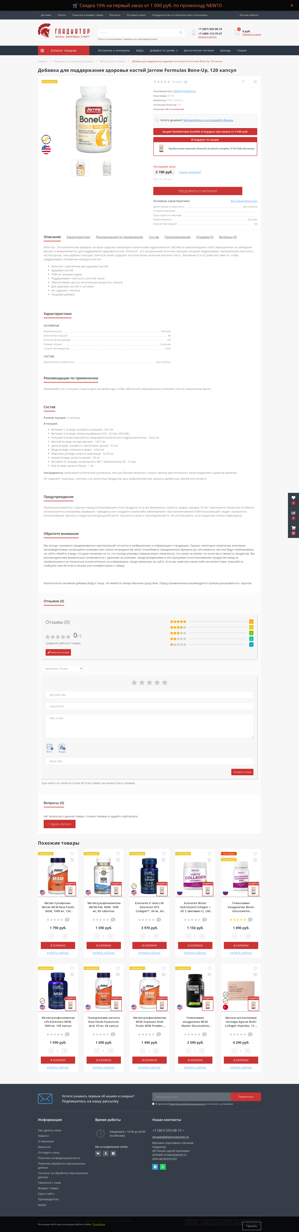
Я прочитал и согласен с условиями (194, 1103)
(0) (185, 82)
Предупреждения (177, 236)
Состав (154, 236)
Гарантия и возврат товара (87, 15)
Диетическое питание (199, 50)
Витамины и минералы (114, 50)
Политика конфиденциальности (187, 1103)
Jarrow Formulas (184, 91)
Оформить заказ (252, 34)
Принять (251, 1226)
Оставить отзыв (242, 771)
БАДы (140, 50)
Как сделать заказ (49, 1129)
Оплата (62, 15)
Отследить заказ (136, 15)
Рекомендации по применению (119, 236)
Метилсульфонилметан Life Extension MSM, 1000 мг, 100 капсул (58, 1021)
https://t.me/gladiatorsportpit (113, 1152)
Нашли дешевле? (190, 172)
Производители (48, 1198)
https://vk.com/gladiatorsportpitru (98, 1152)
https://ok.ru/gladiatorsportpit (106, 1152)
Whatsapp (163, 1166)
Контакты (115, 15)
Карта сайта (46, 1193)
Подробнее (98, 1226)
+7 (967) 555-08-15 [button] (168, 1129)
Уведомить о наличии (177, 190)
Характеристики (78, 236)
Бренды (225, 50)
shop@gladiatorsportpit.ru (170, 1136)
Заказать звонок (207, 36)
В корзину (58, 945)
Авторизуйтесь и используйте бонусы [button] (208, 120)
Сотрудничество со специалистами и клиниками (179, 15)
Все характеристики (244, 200)
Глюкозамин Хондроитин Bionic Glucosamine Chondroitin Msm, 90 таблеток (241, 910)
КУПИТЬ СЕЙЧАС (58, 952)
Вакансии (44, 1146)
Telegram (155, 1166)
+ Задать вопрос (59, 823)
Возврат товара (48, 1187)
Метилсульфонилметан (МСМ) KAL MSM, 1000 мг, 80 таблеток (104, 906)
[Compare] (255, 81)
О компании (46, 1140)
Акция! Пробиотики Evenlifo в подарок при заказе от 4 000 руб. (205, 131)
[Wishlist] (243, 81)
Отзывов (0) (204, 236)
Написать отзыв (58, 651)
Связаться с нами (49, 1182)
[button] (293, 530)
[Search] (181, 32)
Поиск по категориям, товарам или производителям (127, 39)
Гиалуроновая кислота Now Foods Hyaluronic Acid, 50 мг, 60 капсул (104, 1021)
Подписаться (246, 1095)
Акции (102, 60)
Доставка (46, 15)
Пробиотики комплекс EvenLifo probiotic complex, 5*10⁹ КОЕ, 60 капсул (211, 148)
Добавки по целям (164, 50)
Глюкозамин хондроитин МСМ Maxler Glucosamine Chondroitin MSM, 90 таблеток (195, 1025)
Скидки (242, 50)
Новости (43, 1135)
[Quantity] (58, 935)
